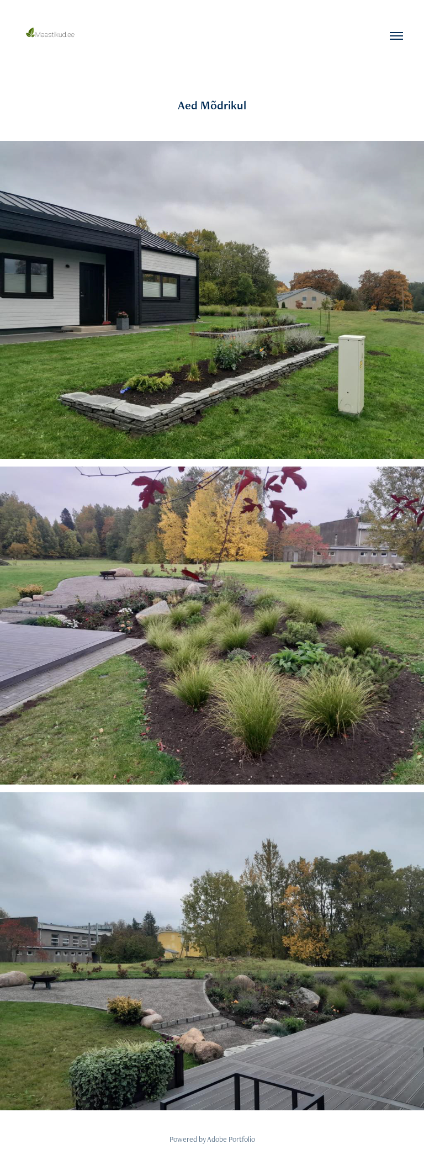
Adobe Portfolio (231, 1139)
